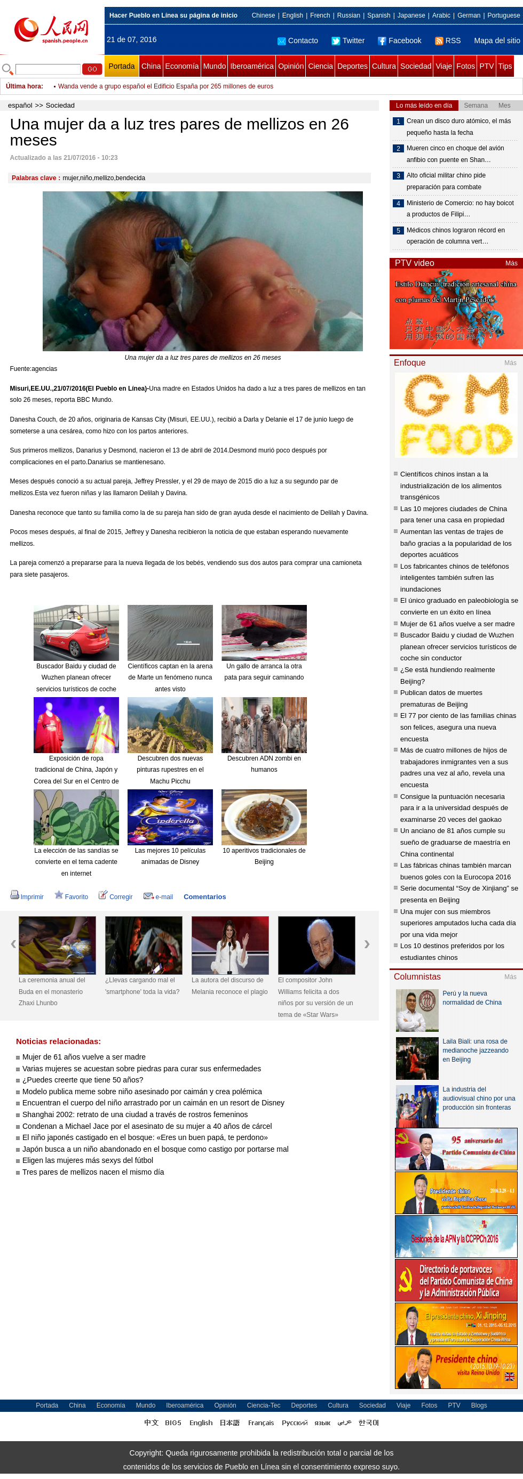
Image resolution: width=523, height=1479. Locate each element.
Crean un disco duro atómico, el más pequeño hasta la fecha (459, 126)
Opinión (291, 66)
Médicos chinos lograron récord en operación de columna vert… (456, 236)
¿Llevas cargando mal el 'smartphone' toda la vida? (142, 986)
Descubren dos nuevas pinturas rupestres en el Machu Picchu (170, 770)
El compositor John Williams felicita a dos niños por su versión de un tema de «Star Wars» (315, 997)
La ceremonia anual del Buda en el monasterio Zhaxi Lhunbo (52, 991)
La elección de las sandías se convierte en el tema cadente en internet (76, 862)
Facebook (399, 40)
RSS (448, 40)
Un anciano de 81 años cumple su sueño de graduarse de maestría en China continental (455, 842)
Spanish (378, 15)
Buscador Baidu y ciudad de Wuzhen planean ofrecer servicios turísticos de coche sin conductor (458, 646)
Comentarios (205, 897)
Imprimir (27, 897)
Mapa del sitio (497, 40)
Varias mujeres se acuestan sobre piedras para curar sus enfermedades (141, 1068)
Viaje (443, 66)
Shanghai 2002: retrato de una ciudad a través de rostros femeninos (135, 1114)
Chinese (263, 15)
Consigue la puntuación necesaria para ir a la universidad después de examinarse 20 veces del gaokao (454, 808)
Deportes (352, 66)
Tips (505, 66)
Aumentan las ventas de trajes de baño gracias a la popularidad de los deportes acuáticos (456, 543)
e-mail (158, 897)
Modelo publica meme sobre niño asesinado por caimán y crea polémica (142, 1091)
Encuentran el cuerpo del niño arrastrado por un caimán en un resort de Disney (153, 1102)
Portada (121, 66)
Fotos (465, 66)
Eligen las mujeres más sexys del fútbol (87, 1160)
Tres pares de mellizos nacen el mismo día (93, 1172)
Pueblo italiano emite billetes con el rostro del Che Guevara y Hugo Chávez (165, 81)
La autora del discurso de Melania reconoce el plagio (230, 986)
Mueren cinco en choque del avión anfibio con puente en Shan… (455, 154)
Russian (348, 15)
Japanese (411, 15)
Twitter (347, 40)
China (151, 66)
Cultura (384, 66)
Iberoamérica (252, 66)
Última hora (23, 86)
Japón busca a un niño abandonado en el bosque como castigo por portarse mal (155, 1149)
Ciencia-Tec (264, 1405)
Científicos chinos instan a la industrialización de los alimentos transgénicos (451, 485)
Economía (182, 66)
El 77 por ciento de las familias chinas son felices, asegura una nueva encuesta (458, 727)
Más (511, 263)
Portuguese (504, 15)
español (20, 105)
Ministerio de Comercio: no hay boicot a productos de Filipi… (460, 209)
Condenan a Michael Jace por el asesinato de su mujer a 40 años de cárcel (147, 1126)
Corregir (115, 897)
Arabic (441, 15)
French (320, 15)
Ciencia (320, 66)
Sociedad (415, 66)
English (292, 15)
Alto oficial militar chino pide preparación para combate (446, 181)
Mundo (214, 66)
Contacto (298, 40)
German (468, 15)
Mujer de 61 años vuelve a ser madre (84, 1057)
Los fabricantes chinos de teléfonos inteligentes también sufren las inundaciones (454, 577)
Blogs (479, 1405)
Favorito (71, 897)
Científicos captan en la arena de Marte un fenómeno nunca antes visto (170, 677)
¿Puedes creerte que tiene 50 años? (83, 1080)
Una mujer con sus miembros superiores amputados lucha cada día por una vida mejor (458, 923)
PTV (486, 66)
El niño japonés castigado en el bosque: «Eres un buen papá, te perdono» (145, 1137)
